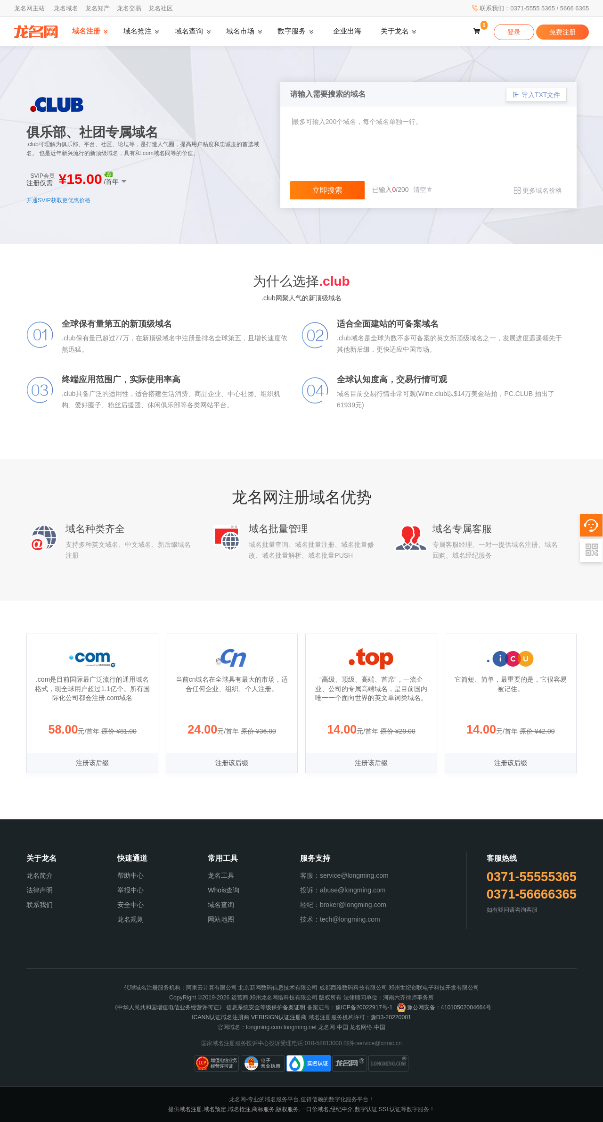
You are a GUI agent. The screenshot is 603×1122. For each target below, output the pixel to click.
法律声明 (39, 890)
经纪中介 (341, 1109)
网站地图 (221, 919)
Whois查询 (223, 890)
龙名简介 (39, 875)
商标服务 (263, 1109)
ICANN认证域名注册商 (220, 1017)
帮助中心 (130, 875)
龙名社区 (160, 8)
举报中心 (130, 890)
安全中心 (130, 904)
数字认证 (366, 1109)
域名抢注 (239, 1109)
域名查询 (221, 904)
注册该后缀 (92, 763)
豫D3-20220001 (391, 1017)
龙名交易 (129, 8)
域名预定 (215, 1109)
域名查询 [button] (189, 31)
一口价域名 (315, 1109)
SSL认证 (390, 1109)
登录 (514, 32)
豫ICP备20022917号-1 (364, 1007)
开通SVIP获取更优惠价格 (58, 200)
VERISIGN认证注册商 (279, 1017)
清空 (423, 189)
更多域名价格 (538, 190)
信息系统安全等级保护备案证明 (265, 1007)
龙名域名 (66, 8)
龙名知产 (97, 8)
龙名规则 (130, 919)
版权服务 (287, 1109)
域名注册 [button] (86, 31)
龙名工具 (221, 875)
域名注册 (190, 1109)
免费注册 (562, 32)
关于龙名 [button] (395, 31)
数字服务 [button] (291, 31)
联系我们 (39, 904)
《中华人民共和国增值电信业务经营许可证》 (168, 1007)
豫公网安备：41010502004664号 (444, 1007)
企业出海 (347, 31)
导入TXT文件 (536, 95)
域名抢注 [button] (137, 31)
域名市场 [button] (240, 31)
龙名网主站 (29, 8)
